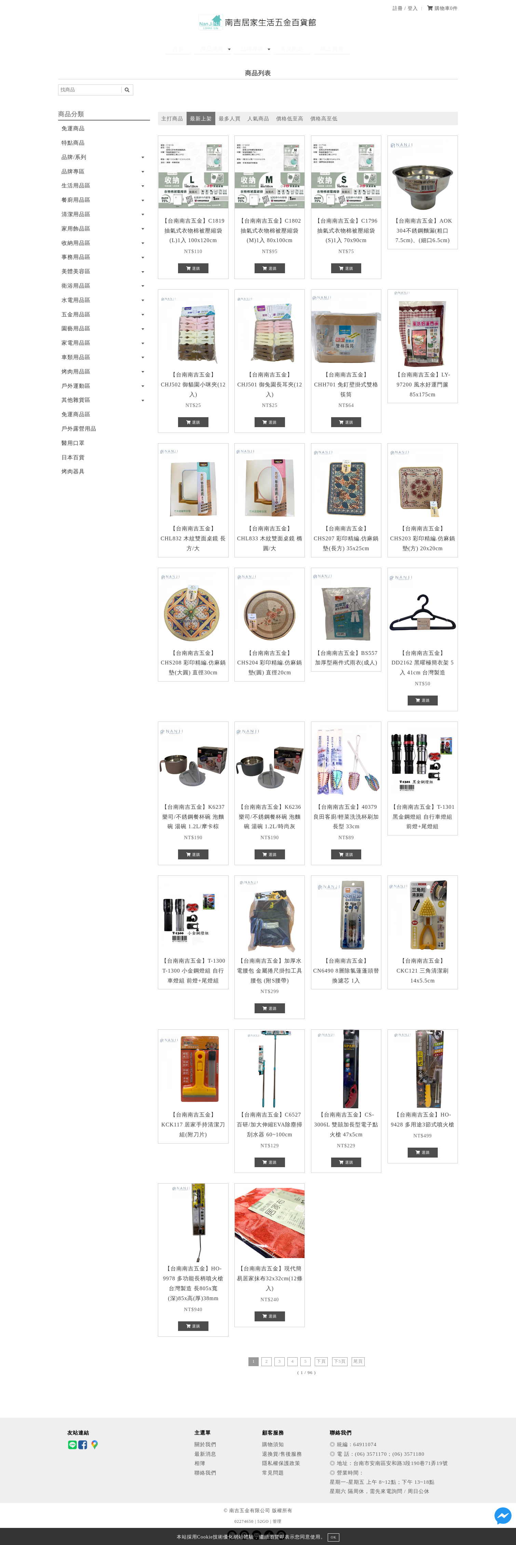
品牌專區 (252, 49)
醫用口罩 (73, 443)
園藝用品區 (76, 328)
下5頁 (340, 1361)
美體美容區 (76, 271)
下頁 (321, 1361)
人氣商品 (258, 118)
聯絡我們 (205, 1473)
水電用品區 (76, 300)
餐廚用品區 (76, 200)
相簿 (199, 1463)
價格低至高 (289, 118)
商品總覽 (218, 49)
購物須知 (273, 1444)
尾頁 (358, 1361)
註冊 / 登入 (405, 8)
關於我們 (205, 1444)
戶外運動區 (76, 386)
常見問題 (285, 49)
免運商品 (73, 128)
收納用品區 (76, 243)
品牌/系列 (74, 157)
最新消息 (205, 1454)
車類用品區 (76, 357)
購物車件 (442, 8)
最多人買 (230, 118)
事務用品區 (76, 257)
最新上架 (201, 118)
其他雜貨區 (76, 400)
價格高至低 (324, 118)
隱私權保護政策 (281, 1463)
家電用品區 (76, 343)
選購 (193, 268)
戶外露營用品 (79, 429)
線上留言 (319, 49)
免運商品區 (76, 414)
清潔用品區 (76, 214)
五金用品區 (76, 314)
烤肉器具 (73, 471)
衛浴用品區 (76, 286)
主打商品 (172, 118)
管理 (277, 1521)
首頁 (191, 49)
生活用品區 (76, 185)
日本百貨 (73, 457)
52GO (263, 1521)
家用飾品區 (76, 229)
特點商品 (73, 143)
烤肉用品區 (76, 371)
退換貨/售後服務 (282, 1454)
